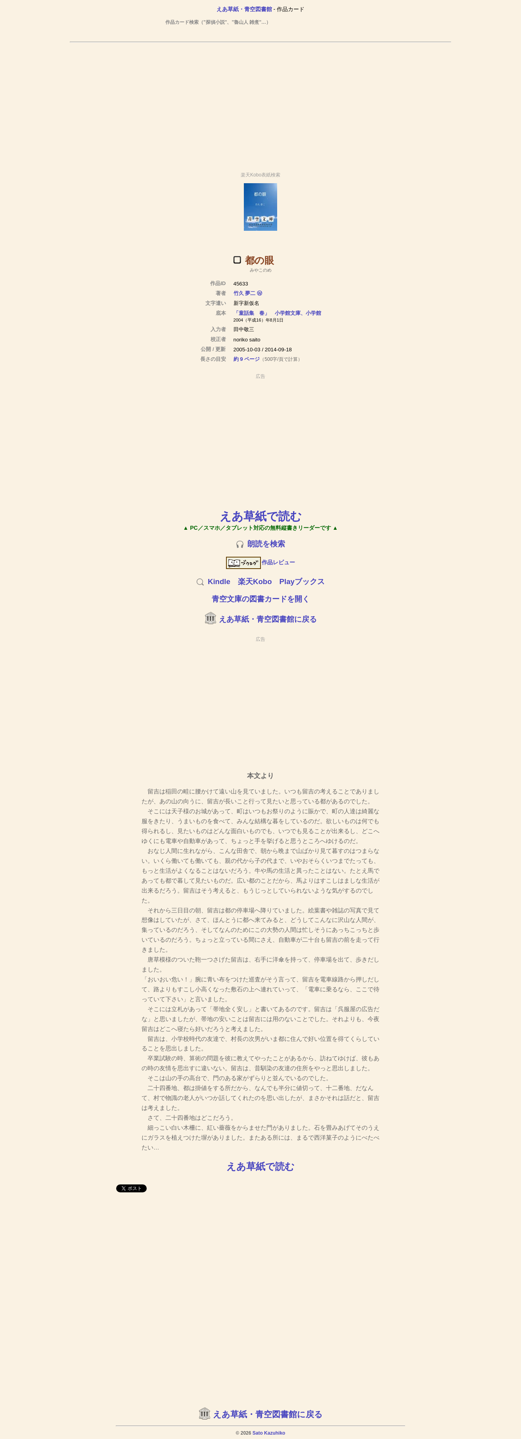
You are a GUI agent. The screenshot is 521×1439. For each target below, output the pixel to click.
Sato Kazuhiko (269, 1433)
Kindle (219, 581)
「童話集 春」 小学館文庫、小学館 (277, 313)
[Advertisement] (260, 103)
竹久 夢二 (245, 293)
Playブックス (302, 581)
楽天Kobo (255, 581)
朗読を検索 (266, 544)
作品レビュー (260, 562)
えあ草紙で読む (261, 516)
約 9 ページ (247, 359)
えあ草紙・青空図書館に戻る (268, 619)
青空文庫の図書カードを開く (261, 599)
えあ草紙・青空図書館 (244, 9)
